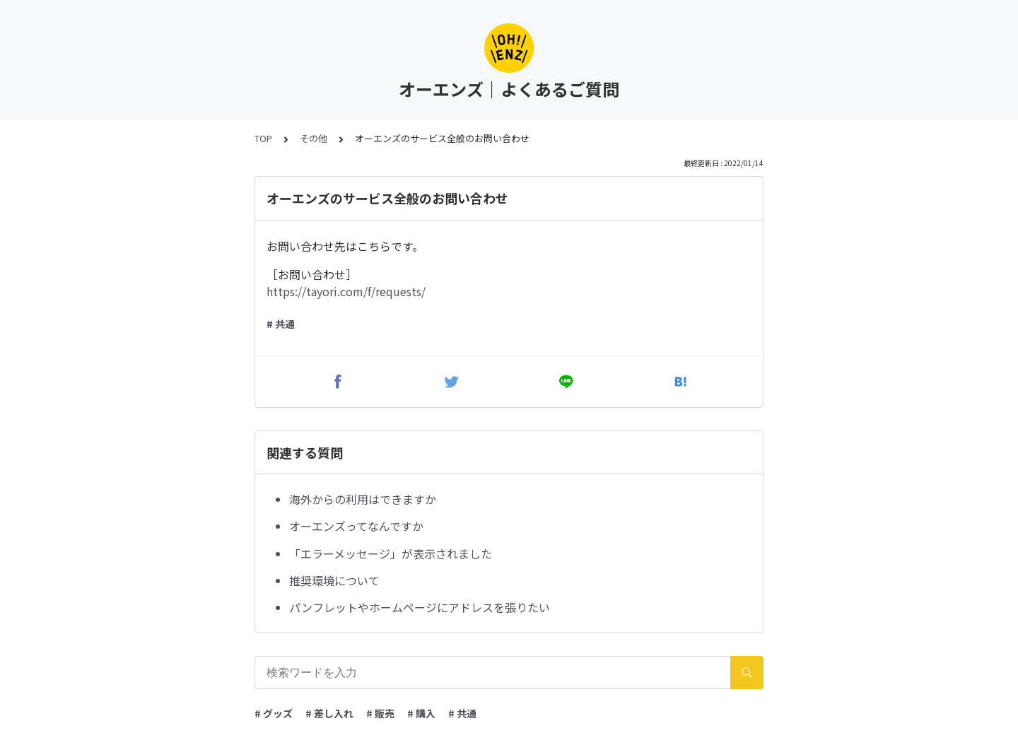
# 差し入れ (329, 713)
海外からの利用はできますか (362, 499)
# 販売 (380, 713)
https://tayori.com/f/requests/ (346, 291)
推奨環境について (334, 580)
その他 (313, 138)
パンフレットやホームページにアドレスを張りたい (419, 607)
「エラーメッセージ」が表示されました (390, 553)
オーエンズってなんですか (356, 525)
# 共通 (281, 324)
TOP (263, 138)
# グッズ (274, 713)
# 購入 (421, 713)
